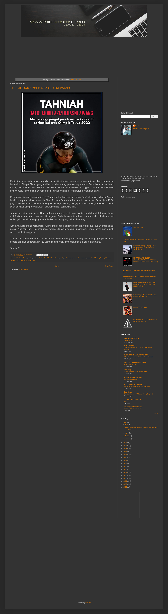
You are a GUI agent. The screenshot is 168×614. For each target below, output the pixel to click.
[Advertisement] (70, 54)
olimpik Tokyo (106, 258)
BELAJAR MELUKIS (140, 307)
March (127, 436)
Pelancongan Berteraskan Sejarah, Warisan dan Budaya (145, 296)
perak (25, 260)
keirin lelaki (67, 258)
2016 (125, 466)
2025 (125, 442)
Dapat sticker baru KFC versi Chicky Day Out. (138, 394)
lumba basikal (76, 258)
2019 (125, 460)
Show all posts (76, 80)
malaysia (83, 258)
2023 (125, 448)
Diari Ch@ (127, 370)
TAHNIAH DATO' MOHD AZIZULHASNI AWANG (40, 88)
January (128, 439)
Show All (155, 413)
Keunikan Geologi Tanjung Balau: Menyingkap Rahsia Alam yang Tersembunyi (144, 247)
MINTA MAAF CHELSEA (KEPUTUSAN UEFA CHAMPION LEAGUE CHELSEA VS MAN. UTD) (145, 260)
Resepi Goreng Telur (130, 364)
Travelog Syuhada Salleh (133, 407)
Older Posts (109, 266)
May (127, 425)
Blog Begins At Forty (131, 338)
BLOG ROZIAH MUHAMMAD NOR (136, 355)
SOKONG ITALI (138, 227)
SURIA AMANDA (130, 345)
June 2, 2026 (128, 340)
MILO (125, 401)
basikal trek (36, 258)
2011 (125, 481)
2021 (125, 454)
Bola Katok (128, 392)
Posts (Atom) (23, 270)
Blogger (88, 603)
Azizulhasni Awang (21, 258)
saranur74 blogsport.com (133, 377)
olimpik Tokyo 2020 (17, 260)
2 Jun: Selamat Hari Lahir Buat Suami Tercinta (138, 357)
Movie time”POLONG (130, 379)
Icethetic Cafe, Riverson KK (132, 409)
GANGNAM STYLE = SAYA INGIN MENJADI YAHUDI (145, 320)
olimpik (99, 258)
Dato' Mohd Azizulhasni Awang (50, 258)
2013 (125, 475)
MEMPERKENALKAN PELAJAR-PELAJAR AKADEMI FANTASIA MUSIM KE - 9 (144, 284)
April (127, 433)
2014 (125, 472)
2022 (125, 451)
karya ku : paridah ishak (132, 399)
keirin (61, 258)
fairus (137, 125)
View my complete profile (141, 129)
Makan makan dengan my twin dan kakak (137, 386)
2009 (125, 487)
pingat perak (31, 260)
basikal (30, 258)
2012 (125, 478)
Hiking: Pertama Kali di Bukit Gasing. (135, 371)
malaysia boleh (91, 258)
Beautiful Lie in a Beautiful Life (135, 362)
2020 (125, 457)
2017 (125, 463)
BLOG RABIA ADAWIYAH (133, 384)
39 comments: (28, 255)
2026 (125, 422)
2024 (125, 446)
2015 (125, 469)
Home (57, 266)
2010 (125, 484)
